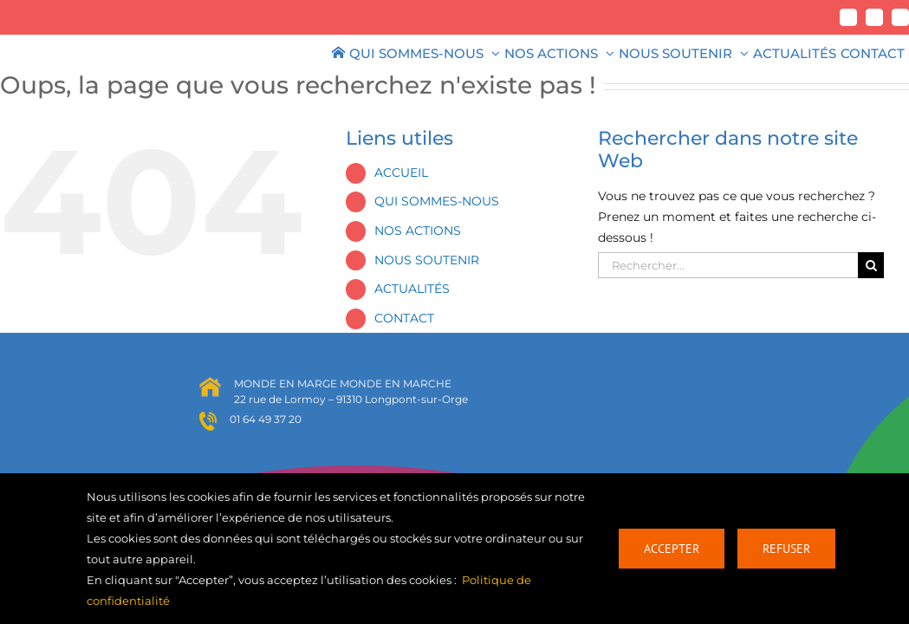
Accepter (671, 548)
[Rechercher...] (728, 265)
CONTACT (404, 318)
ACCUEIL (401, 172)
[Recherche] (871, 265)
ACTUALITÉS (412, 288)
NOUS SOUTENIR (426, 260)
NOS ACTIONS (417, 230)
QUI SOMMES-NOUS (436, 201)
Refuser (786, 548)
